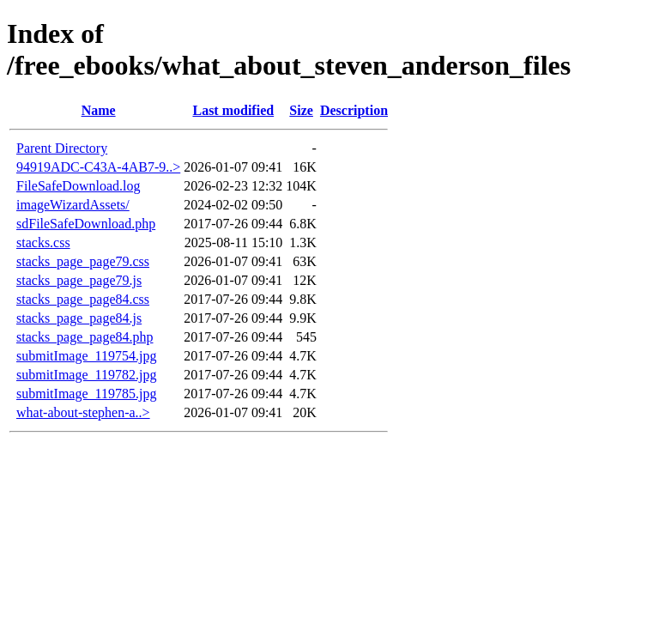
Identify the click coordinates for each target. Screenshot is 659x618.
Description (354, 110)
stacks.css (43, 242)
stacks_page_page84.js (79, 318)
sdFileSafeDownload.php (85, 223)
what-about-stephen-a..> (83, 412)
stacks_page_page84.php (85, 337)
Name (99, 110)
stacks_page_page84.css (82, 299)
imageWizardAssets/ (73, 204)
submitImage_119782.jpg (86, 374)
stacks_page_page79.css (82, 261)
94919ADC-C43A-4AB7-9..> (98, 167)
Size (301, 110)
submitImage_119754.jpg (86, 355)
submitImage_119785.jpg (86, 393)
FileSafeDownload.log (78, 186)
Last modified (233, 110)
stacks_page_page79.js (79, 280)
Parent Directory (61, 148)
